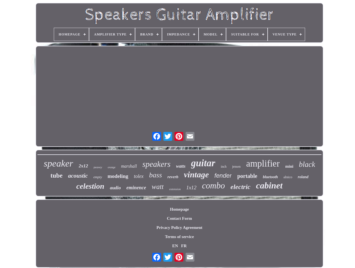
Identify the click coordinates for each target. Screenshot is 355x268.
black (307, 164)
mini (289, 166)
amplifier (263, 164)
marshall (129, 166)
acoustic (78, 175)
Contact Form (179, 218)
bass (155, 175)
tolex (139, 176)
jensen (236, 167)
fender (223, 175)
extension (175, 189)
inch (224, 167)
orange (111, 167)
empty (97, 177)
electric (240, 186)
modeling (118, 176)
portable (247, 176)
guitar (203, 163)
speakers (156, 164)
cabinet (269, 185)
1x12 (191, 187)
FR (184, 246)
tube (56, 175)
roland (303, 177)
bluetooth (270, 177)
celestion (90, 186)
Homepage (179, 209)
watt (158, 186)
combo (213, 185)
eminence (136, 187)
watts (181, 166)
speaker (58, 163)
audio (115, 187)
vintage (196, 174)
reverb (173, 177)
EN (175, 246)
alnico (287, 177)
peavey (98, 167)
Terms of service (179, 236)
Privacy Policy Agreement (179, 227)
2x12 (83, 166)
